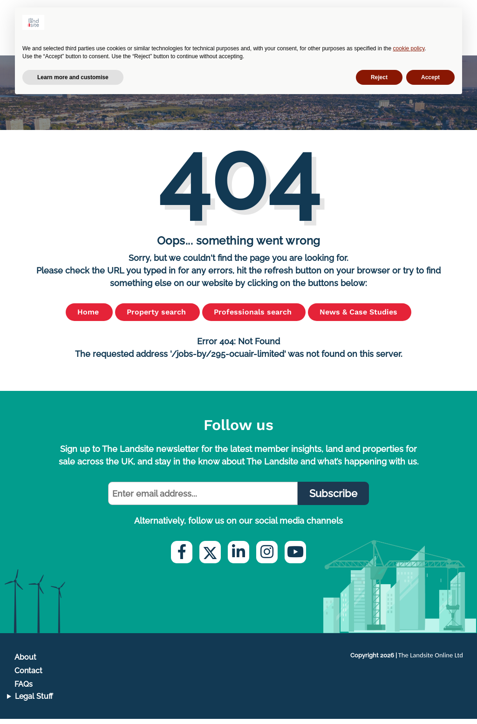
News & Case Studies (360, 317)
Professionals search (254, 317)
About (25, 662)
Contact (28, 675)
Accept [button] (430, 77)
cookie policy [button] (409, 48)
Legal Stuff (34, 701)
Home (89, 317)
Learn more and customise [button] (73, 77)
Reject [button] (379, 77)
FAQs (23, 689)
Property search (157, 317)
